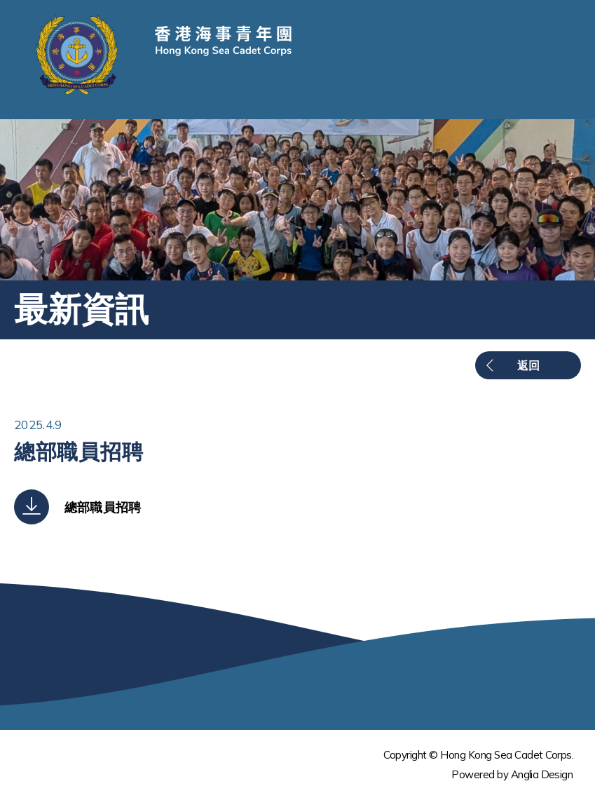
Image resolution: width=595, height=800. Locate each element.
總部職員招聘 (102, 507)
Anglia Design (542, 774)
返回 (528, 365)
